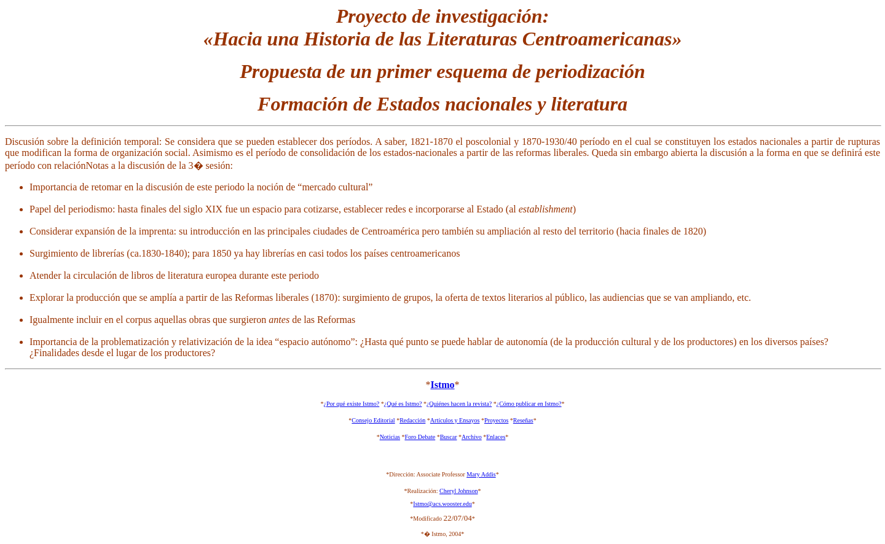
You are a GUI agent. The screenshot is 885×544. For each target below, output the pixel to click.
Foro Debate (419, 436)
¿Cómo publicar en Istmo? (529, 403)
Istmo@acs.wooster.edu (442, 503)
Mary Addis (481, 474)
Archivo (472, 436)
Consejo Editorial (373, 420)
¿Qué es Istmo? (403, 403)
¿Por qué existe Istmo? (351, 403)
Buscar (448, 436)
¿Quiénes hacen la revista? (459, 403)
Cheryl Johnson (458, 491)
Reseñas (523, 420)
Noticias (390, 436)
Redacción (412, 420)
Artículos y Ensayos (455, 420)
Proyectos (496, 420)
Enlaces (495, 436)
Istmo (442, 384)
